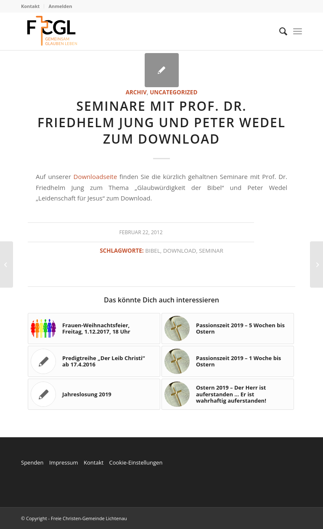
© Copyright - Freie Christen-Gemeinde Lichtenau (74, 518)
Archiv (136, 92)
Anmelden (60, 6)
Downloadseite (95, 176)
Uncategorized (173, 92)
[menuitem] (32, 6)
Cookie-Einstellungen (135, 462)
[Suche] (279, 31)
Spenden (32, 462)
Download (179, 250)
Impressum (63, 462)
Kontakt (30, 6)
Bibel (152, 250)
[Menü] (297, 31)
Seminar (211, 250)
